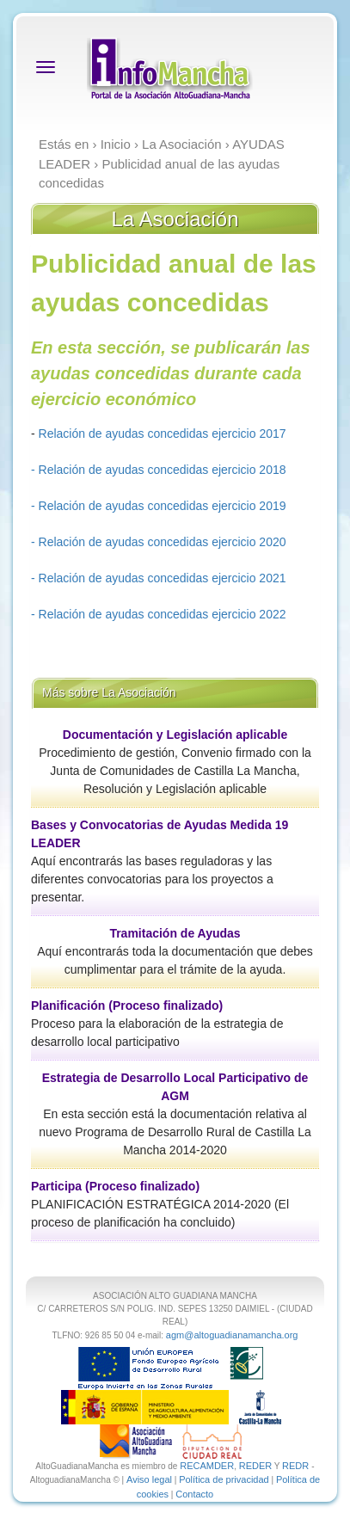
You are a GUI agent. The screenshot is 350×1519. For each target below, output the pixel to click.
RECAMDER (207, 1466)
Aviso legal (149, 1479)
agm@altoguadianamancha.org (232, 1335)
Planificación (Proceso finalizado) (127, 1005)
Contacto (194, 1494)
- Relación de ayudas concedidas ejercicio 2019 (158, 506)
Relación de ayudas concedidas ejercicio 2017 (160, 433)
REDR (296, 1466)
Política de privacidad (224, 1479)
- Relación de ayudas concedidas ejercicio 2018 (158, 470)
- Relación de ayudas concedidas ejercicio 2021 (158, 578)
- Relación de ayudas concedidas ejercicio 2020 (158, 542)
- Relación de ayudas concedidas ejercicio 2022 (158, 614)
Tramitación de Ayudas (174, 933)
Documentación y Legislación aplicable (175, 734)
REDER (256, 1466)
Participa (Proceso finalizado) (115, 1186)
